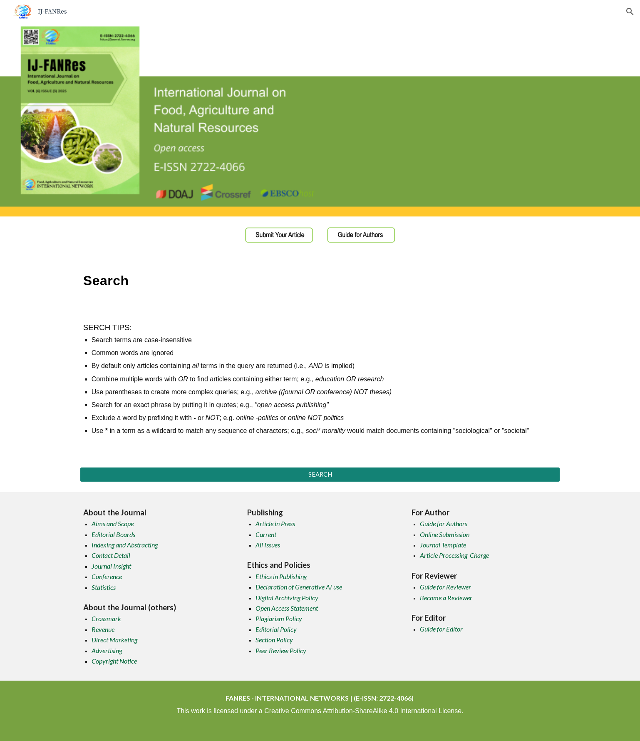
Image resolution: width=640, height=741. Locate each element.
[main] (320, 278)
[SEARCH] (320, 474)
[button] (630, 12)
